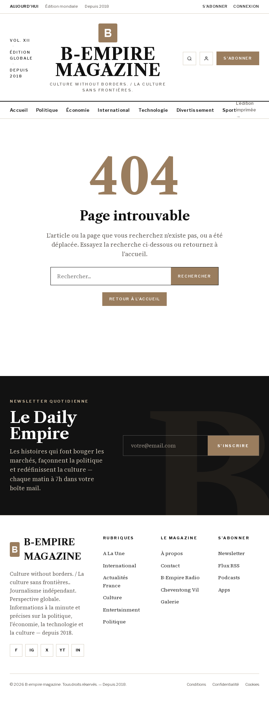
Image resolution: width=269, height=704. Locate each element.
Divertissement (195, 110)
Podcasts (229, 577)
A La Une (114, 553)
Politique (47, 110)
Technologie (153, 110)
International (114, 110)
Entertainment (121, 609)
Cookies (252, 684)
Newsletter (231, 553)
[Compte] (206, 58)
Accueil (19, 110)
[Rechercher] (189, 58)
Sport (229, 110)
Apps (224, 589)
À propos (172, 553)
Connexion (246, 6)
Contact (170, 565)
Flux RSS (229, 565)
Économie (77, 110)
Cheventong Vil (180, 589)
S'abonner (215, 6)
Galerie (170, 601)
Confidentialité (225, 684)
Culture (112, 597)
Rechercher (194, 276)
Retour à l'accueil (134, 298)
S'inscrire (233, 445)
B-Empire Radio (180, 577)
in (78, 650)
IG (31, 650)
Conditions (196, 684)
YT (62, 650)
